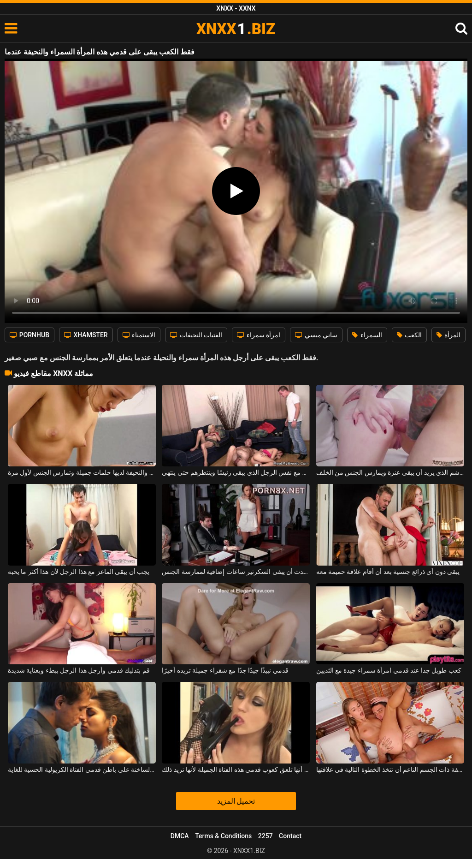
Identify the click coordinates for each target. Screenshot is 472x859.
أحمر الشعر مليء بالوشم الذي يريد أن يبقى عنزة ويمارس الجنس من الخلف (390, 472)
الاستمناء (139, 335)
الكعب (409, 335)
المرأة (448, 335)
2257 (265, 836)
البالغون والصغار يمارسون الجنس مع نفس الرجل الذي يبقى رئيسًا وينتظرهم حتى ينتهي (236, 472)
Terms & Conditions (223, 836)
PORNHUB (29, 335)
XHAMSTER (86, 335)
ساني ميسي (316, 335)
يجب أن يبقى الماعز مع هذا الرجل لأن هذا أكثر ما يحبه (78, 571)
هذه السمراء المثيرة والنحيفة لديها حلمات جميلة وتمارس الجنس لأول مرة (82, 472)
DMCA (180, 836)
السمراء (367, 335)
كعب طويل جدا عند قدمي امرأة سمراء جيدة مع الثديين (388, 670)
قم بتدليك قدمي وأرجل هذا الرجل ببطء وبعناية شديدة (79, 670)
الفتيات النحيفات (196, 335)
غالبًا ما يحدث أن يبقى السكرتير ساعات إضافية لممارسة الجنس (236, 571)
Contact (290, 836)
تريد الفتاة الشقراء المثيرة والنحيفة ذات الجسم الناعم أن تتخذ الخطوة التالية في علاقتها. (390, 769)
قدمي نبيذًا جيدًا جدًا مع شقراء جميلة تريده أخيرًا (225, 670)
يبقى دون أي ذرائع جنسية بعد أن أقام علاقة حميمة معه (388, 571)
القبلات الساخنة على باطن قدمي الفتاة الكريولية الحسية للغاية (82, 769)
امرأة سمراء (258, 335)
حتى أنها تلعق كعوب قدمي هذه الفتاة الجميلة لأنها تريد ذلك (236, 769)
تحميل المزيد (236, 801)
